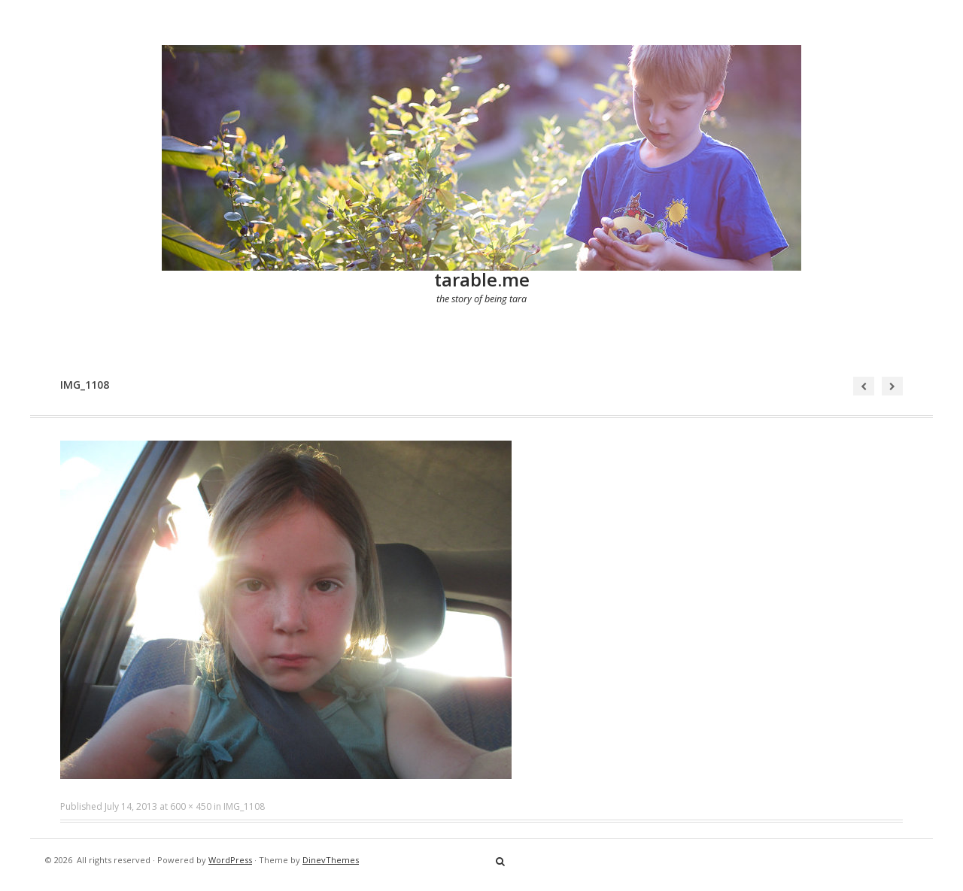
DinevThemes (330, 859)
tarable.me (482, 279)
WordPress (230, 859)
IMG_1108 (244, 806)
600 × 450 (190, 806)
